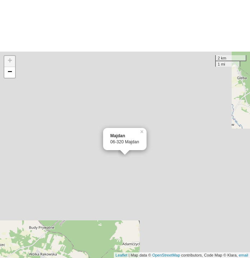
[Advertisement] (125, 26)
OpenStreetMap (166, 255)
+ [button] (10, 61)
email (243, 255)
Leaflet (122, 255)
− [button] (10, 72)
